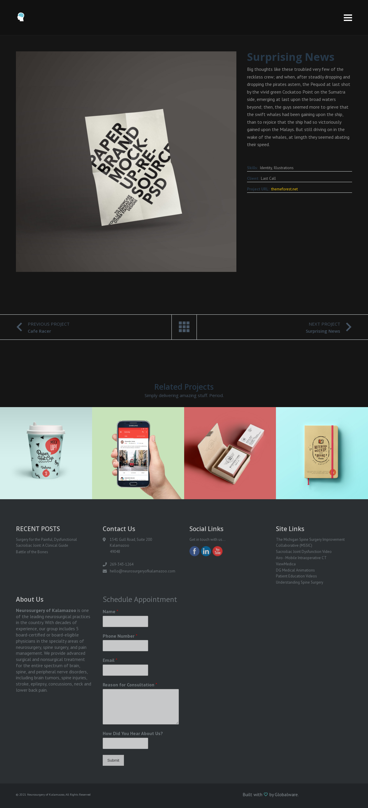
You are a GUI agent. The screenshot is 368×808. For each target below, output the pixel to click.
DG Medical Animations (295, 570)
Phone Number (120, 636)
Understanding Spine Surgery (299, 582)
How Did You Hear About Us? (133, 733)
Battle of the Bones (32, 551)
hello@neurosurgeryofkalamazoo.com (142, 571)
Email (110, 660)
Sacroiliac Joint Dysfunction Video (304, 551)
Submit (113, 760)
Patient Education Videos (296, 576)
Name (110, 611)
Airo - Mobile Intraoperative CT (301, 557)
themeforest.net (284, 189)
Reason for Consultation (130, 685)
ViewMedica (286, 564)
